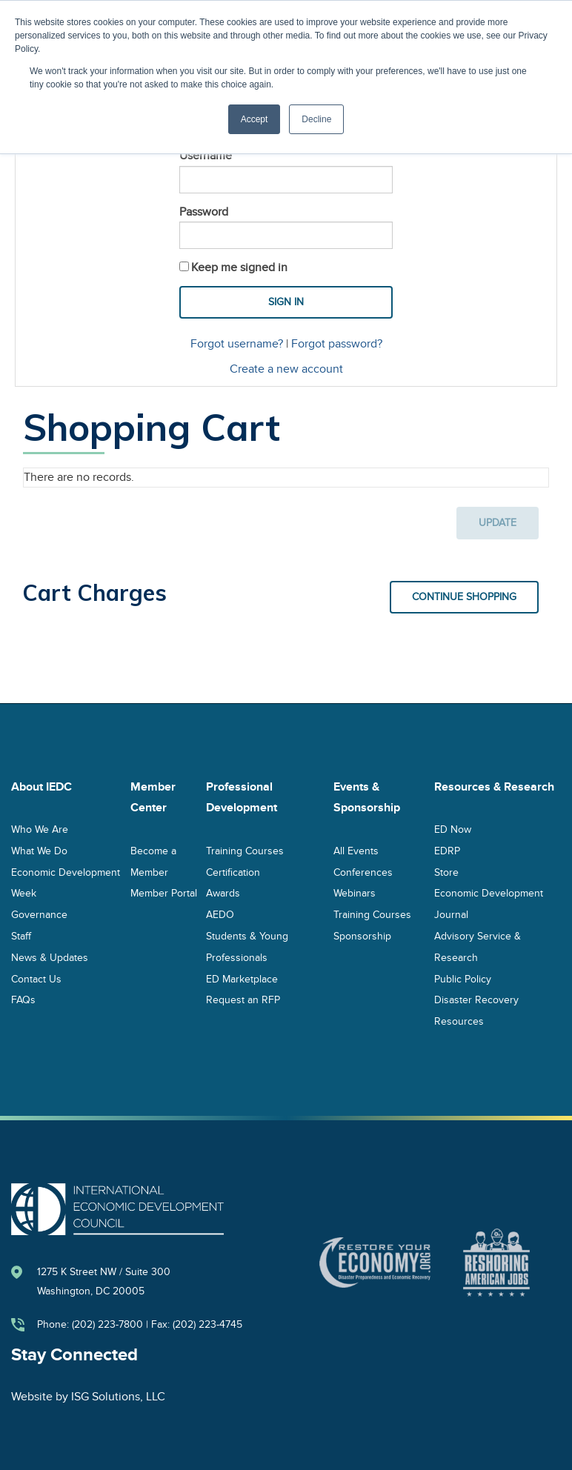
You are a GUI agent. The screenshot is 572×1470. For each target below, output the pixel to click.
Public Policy (462, 978)
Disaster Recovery (476, 1000)
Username (205, 155)
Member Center (153, 797)
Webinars (354, 893)
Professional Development (241, 797)
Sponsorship (362, 935)
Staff (21, 935)
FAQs (23, 1000)
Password (203, 211)
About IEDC (41, 786)
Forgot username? (236, 343)
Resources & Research (494, 786)
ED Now (452, 828)
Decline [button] (316, 119)
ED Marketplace (242, 978)
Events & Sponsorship (366, 797)
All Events (356, 850)
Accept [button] (254, 119)
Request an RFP (243, 1000)
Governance (39, 914)
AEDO (220, 914)
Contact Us (36, 978)
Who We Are (39, 828)
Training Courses (245, 850)
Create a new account (286, 369)
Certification (233, 871)
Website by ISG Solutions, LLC (88, 1396)
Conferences (363, 871)
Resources (459, 1021)
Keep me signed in (239, 267)
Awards (223, 893)
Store (446, 871)
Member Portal (163, 893)
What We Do (39, 850)
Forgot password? (336, 343)
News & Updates (49, 957)
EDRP (447, 850)
